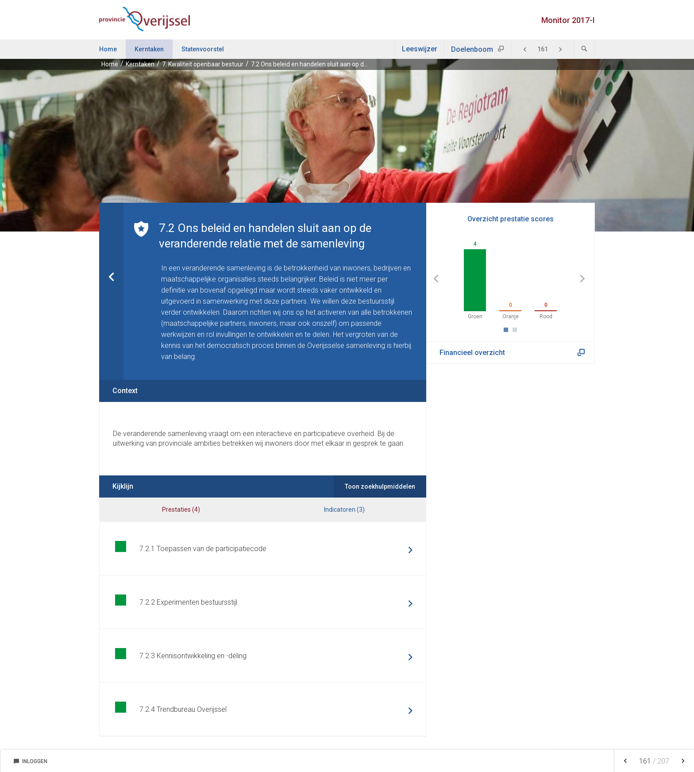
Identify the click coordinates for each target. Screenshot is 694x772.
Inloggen (30, 761)
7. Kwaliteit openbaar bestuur (202, 64)
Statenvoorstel (202, 49)
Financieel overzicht (472, 352)
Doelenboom (472, 49)
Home (108, 49)
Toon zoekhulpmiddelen (380, 486)
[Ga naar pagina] (542, 49)
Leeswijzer (419, 49)
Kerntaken (149, 49)
